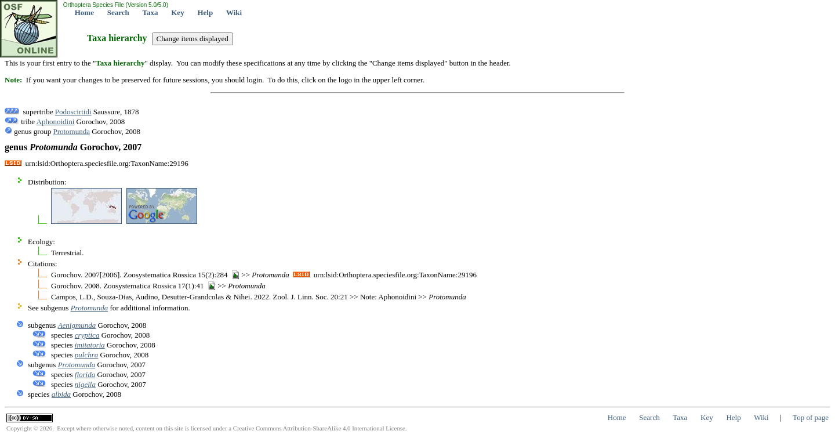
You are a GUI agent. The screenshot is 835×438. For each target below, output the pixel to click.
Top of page (811, 417)
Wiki (234, 12)
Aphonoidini (56, 121)
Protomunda (71, 131)
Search (118, 12)
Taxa (150, 12)
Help (205, 12)
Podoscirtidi (73, 111)
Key (177, 12)
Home (84, 12)
